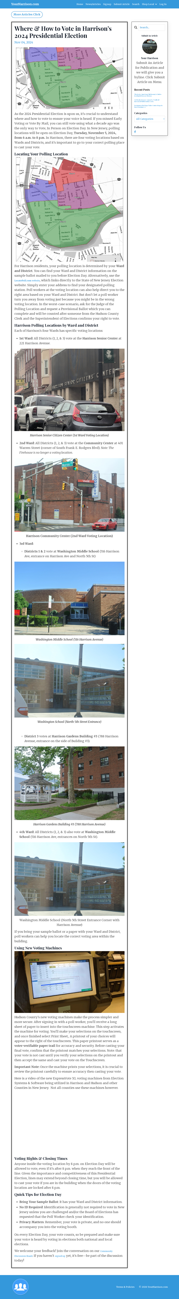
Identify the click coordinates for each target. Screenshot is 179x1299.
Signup (107, 4)
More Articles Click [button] (26, 14)
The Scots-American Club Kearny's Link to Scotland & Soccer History (147, 98)
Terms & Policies (125, 1286)
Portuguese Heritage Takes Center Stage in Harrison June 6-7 (148, 117)
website (32, 280)
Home (79, 4)
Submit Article (121, 4)
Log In (163, 4)
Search (135, 4)
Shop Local (149, 4)
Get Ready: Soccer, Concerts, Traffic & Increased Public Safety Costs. (148, 107)
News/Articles (92, 4)
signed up (70, 1256)
